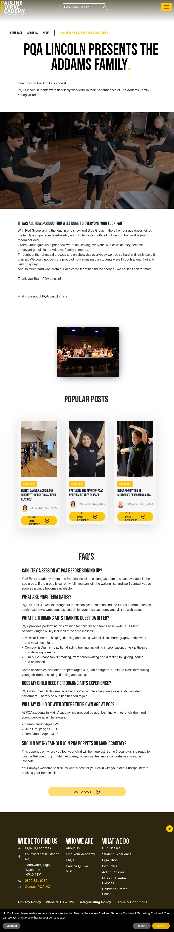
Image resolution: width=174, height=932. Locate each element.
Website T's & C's (60, 902)
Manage (11, 925)
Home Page (16, 33)
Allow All (161, 925)
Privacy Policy (29, 902)
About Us (32, 33)
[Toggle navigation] (166, 7)
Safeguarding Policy (95, 902)
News (46, 33)
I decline (142, 925)
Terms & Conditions (132, 902)
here (64, 296)
